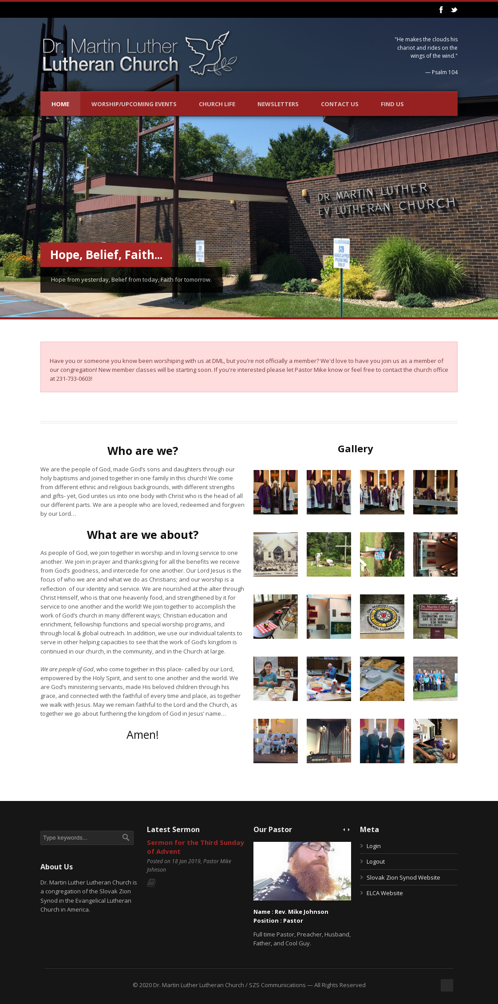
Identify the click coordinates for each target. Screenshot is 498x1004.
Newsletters (278, 104)
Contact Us (340, 104)
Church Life (217, 104)
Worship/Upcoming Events (134, 104)
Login (374, 846)
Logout (376, 861)
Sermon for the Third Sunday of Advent (195, 847)
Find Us (392, 104)
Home (60, 104)
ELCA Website (385, 893)
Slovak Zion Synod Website (403, 877)
